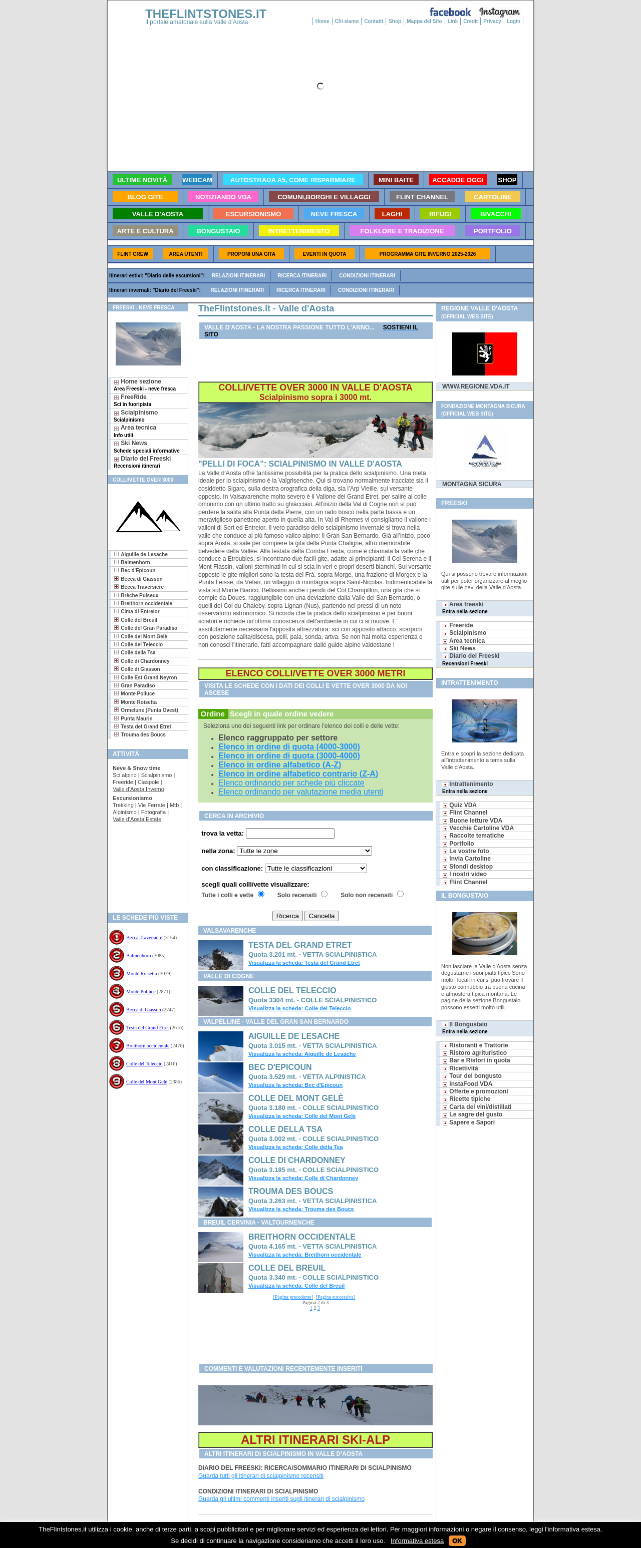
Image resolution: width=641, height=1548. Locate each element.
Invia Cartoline (466, 858)
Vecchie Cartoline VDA (478, 828)
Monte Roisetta (141, 973)
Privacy (492, 21)
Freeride (457, 625)
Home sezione (145, 385)
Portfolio (458, 843)
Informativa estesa (417, 1540)
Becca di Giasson (143, 1009)
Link (453, 21)
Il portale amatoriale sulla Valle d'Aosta (196, 22)
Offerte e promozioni (475, 1091)
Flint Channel (464, 812)
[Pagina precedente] (293, 1297)
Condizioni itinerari (367, 275)
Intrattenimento (467, 787)
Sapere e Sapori (468, 1122)
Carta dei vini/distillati (476, 1106)
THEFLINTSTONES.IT (205, 14)
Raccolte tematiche (473, 835)
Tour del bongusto (472, 1075)
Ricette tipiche (466, 1098)
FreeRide (132, 400)
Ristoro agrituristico (474, 1052)
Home (322, 21)
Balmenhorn (138, 955)
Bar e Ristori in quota (476, 1060)
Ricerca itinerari (302, 275)
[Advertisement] (144, 869)
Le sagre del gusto (472, 1114)
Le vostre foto (465, 851)
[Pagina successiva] (336, 1297)
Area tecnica (135, 431)
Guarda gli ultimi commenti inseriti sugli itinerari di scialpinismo (281, 1498)
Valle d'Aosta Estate (137, 819)
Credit (470, 21)
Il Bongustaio (465, 1027)
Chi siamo (347, 21)
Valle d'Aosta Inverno (138, 789)
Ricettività (460, 1068)
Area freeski (465, 607)
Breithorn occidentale (147, 1045)
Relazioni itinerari (238, 275)
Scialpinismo (136, 416)
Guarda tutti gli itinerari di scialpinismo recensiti (261, 1475)
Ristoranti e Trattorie (475, 1045)
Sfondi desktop (467, 866)
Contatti (373, 21)
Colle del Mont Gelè (146, 1081)
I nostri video (464, 874)
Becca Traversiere (144, 937)
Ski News (147, 446)
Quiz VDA (459, 805)
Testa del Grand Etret (147, 1027)
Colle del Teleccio (144, 1063)
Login (513, 21)
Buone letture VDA (472, 820)
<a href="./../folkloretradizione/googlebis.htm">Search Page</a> (313, 1336)
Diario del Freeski (142, 462)
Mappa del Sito (424, 21)
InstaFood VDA (467, 1083)
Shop (395, 21)
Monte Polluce (141, 991)
